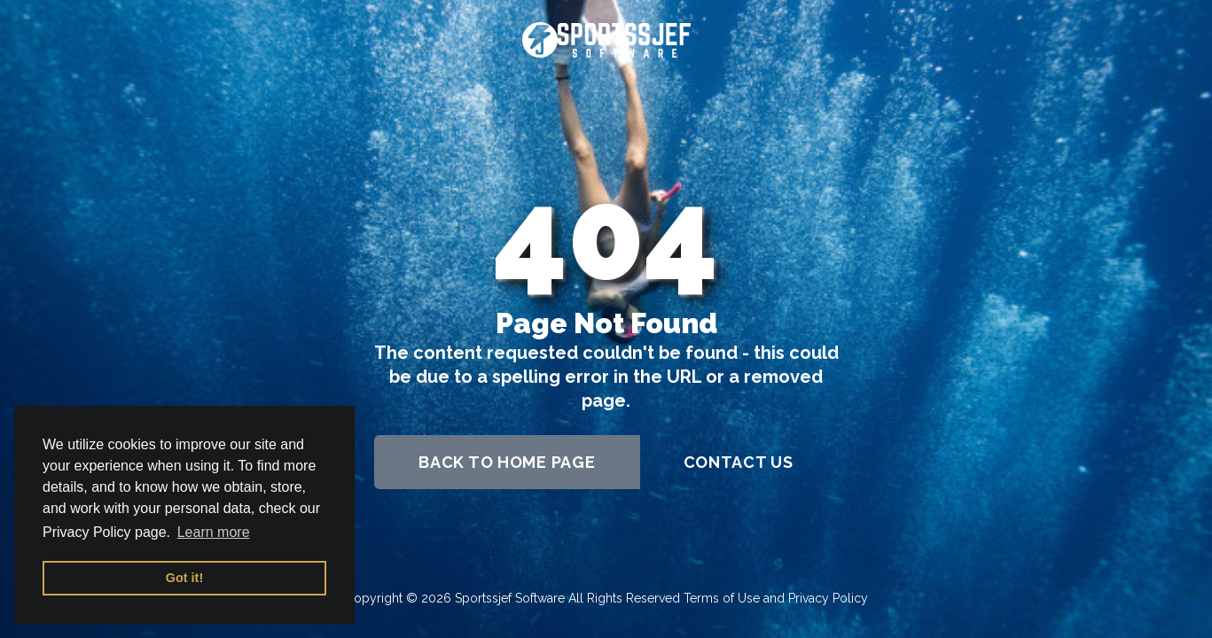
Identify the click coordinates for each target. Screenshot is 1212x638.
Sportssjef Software (510, 598)
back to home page (506, 462)
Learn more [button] (213, 532)
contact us (739, 462)
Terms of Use (722, 598)
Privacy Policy (828, 598)
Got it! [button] (184, 578)
